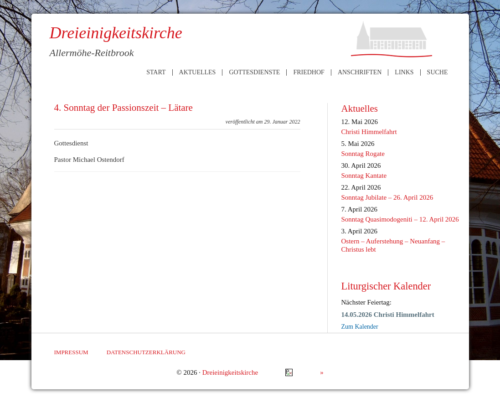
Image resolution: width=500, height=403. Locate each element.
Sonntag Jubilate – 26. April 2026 (387, 197)
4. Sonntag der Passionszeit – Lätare (123, 107)
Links (404, 72)
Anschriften (359, 72)
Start (155, 72)
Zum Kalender (359, 326)
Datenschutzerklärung (146, 352)
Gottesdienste (254, 72)
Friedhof (308, 72)
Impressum (71, 352)
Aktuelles (197, 72)
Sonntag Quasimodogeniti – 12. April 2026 (400, 219)
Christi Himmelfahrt (369, 131)
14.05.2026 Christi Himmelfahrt (387, 314)
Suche (437, 72)
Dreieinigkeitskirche (230, 372)
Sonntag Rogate (363, 153)
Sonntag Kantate (364, 175)
